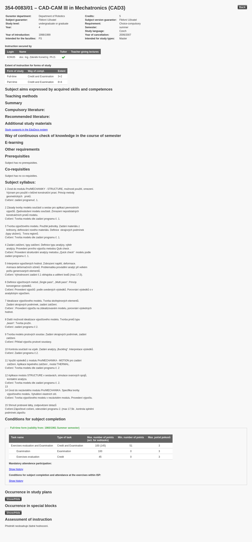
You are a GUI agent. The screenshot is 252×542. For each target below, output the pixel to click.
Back (242, 7)
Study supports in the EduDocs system (26, 129)
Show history (16, 469)
